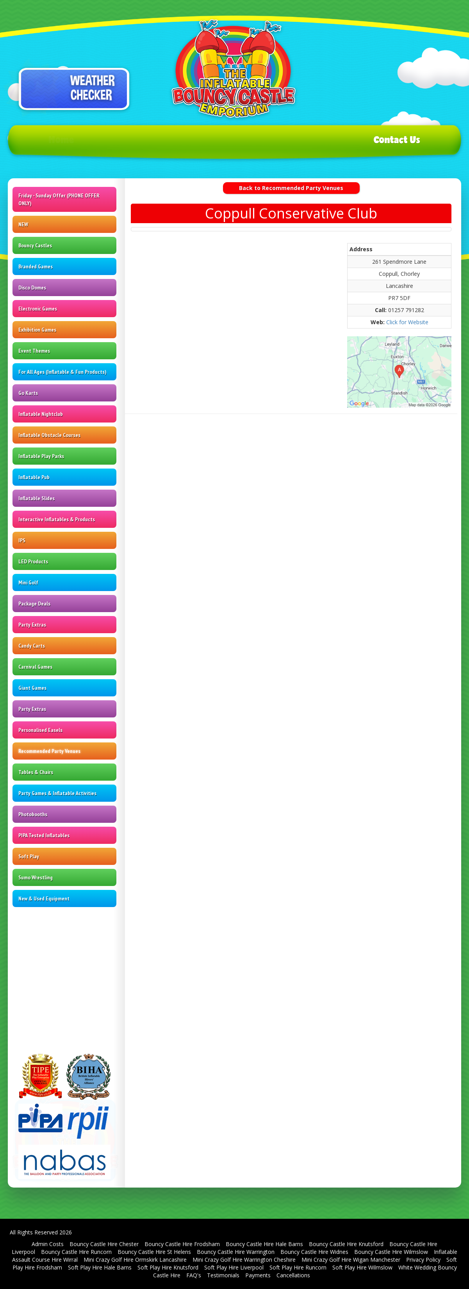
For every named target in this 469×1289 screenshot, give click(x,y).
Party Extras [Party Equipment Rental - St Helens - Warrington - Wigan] (32, 624)
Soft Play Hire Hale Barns (100, 1267)
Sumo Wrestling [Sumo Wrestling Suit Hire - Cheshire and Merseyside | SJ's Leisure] (35, 877)
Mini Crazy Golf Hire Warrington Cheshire (244, 1259)
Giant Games (32, 687)
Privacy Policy (423, 1259)
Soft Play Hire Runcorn (297, 1267)
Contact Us (397, 139)
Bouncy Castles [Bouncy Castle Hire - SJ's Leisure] (35, 245)
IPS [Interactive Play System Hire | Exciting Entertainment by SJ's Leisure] (21, 540)
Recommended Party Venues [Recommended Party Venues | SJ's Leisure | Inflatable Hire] (49, 751)
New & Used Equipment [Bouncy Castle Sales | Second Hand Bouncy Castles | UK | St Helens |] (44, 898)
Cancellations (293, 1275)
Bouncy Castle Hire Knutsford (346, 1244)
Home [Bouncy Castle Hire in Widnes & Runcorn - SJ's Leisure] (61, 139)
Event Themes (34, 350)
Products (170, 139)
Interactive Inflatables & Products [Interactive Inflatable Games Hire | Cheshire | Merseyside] (56, 519)
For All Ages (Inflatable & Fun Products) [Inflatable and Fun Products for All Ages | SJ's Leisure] (62, 371)
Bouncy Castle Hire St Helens (154, 1251)
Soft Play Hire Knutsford (167, 1267)
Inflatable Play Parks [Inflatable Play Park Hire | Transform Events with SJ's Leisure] (41, 456)
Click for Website (407, 322)
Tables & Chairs (35, 772)
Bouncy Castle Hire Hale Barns (264, 1244)
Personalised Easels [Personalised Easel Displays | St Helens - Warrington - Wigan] (40, 729)
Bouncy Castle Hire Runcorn (76, 1251)
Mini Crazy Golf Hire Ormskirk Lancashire (135, 1259)
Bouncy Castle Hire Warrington (236, 1251)
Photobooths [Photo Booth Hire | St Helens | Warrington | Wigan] (32, 814)
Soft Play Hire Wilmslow (362, 1267)
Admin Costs (48, 1244)
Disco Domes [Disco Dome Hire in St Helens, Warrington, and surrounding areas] (32, 287)
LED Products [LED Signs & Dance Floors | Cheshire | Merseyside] (33, 561)
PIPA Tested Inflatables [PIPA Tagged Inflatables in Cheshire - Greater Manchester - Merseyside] (44, 835)
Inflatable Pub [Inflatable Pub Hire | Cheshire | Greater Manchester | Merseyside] (34, 477)
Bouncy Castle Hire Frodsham (182, 1244)
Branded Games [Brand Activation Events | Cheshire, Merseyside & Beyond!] (35, 266)
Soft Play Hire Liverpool (234, 1267)
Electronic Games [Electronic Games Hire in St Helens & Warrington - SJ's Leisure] (37, 308)
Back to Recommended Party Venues (291, 188)
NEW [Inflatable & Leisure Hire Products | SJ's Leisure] (23, 224)
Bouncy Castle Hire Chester (104, 1244)
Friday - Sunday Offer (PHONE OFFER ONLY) (59, 199)
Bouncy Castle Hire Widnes (314, 1251)
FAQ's (193, 1275)
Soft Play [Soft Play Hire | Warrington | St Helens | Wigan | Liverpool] (28, 856)
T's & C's (283, 139)
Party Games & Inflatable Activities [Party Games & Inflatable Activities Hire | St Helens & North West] (57, 793)
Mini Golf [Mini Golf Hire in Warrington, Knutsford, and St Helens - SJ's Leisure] (28, 582)
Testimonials (223, 1275)
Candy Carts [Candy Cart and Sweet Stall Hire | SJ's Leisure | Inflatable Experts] (31, 645)
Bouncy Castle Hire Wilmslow (391, 1251)
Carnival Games (35, 666)
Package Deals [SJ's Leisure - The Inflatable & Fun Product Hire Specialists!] (34, 603)
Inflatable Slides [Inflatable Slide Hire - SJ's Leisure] (36, 498)
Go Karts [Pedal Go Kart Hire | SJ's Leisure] (28, 392)
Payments (258, 1275)
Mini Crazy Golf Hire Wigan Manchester (350, 1259)
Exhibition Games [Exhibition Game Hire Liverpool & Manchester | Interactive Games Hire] (37, 329)
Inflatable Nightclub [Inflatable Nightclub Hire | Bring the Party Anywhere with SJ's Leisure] (40, 413)
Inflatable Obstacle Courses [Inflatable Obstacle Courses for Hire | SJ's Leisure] (49, 435)
